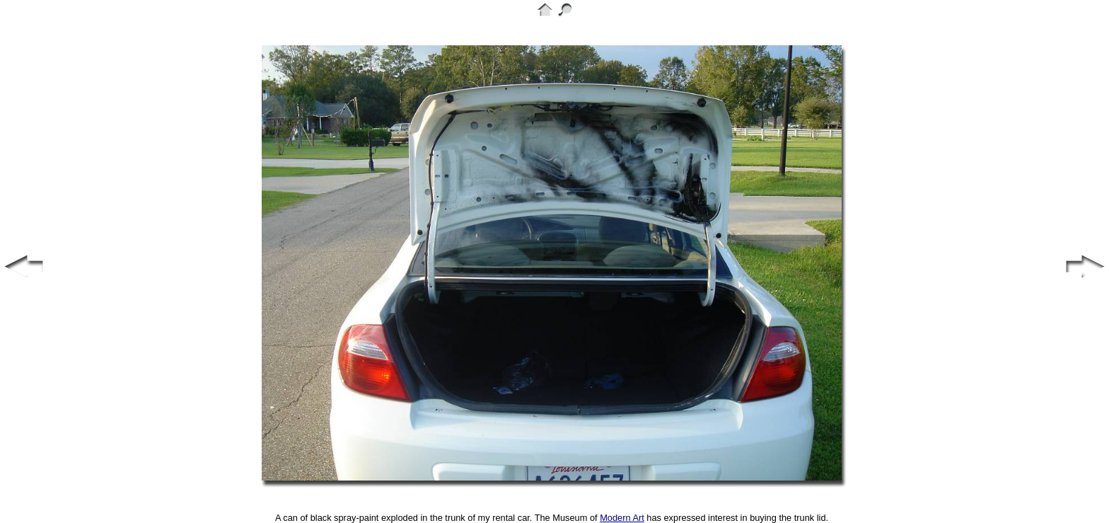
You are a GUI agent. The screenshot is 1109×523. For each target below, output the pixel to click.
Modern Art (622, 517)
